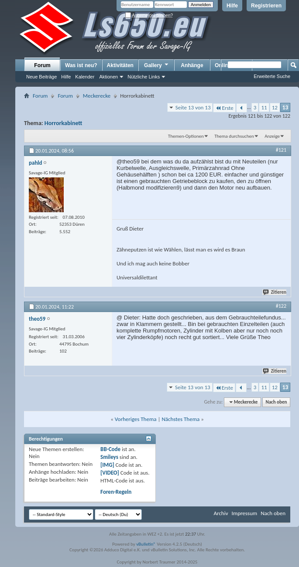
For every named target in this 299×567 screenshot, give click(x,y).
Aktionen (108, 76)
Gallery (156, 65)
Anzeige (272, 136)
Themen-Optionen (186, 136)
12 (275, 107)
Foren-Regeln (115, 492)
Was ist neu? (81, 65)
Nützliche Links (143, 76)
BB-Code (110, 449)
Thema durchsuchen (234, 136)
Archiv (220, 513)
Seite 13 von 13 (193, 107)
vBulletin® (146, 544)
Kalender (84, 76)
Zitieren (275, 292)
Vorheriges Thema (136, 419)
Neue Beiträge (41, 76)
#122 (281, 306)
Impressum (244, 513)
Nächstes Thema (180, 419)
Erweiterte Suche (272, 76)
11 (264, 107)
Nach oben (276, 402)
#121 (281, 150)
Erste (224, 108)
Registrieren (266, 6)
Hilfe (232, 6)
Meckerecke (96, 95)
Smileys (109, 457)
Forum (42, 65)
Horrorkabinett (63, 123)
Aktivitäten (120, 65)
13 (285, 107)
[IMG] (107, 465)
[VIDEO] (109, 472)
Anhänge (192, 65)
